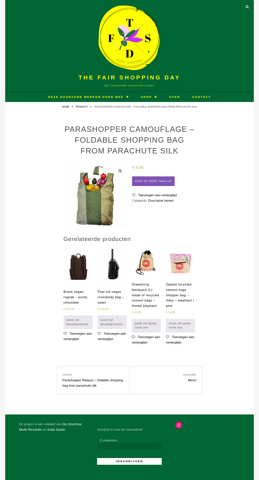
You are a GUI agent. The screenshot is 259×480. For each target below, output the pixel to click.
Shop (146, 97)
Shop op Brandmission (77, 322)
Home (66, 106)
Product (82, 106)
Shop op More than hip (153, 181)
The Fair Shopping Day (130, 77)
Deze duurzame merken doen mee (86, 97)
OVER (174, 97)
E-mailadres (108, 440)
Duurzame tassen (161, 200)
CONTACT (201, 97)
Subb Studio (56, 429)
